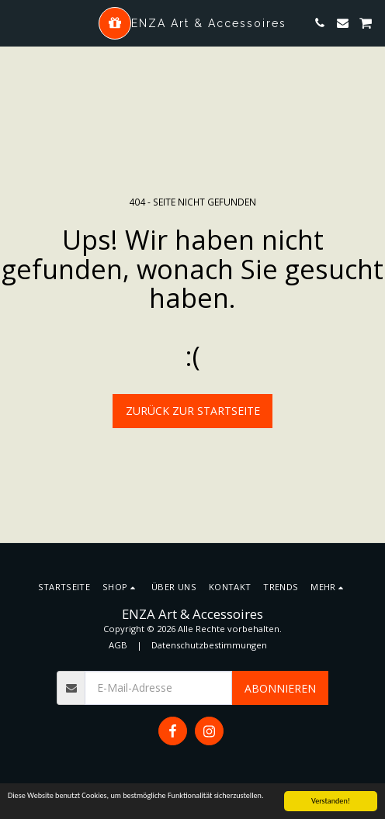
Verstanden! (330, 802)
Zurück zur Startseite (193, 410)
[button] (17, 22)
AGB (118, 645)
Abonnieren (280, 688)
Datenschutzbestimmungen (209, 645)
